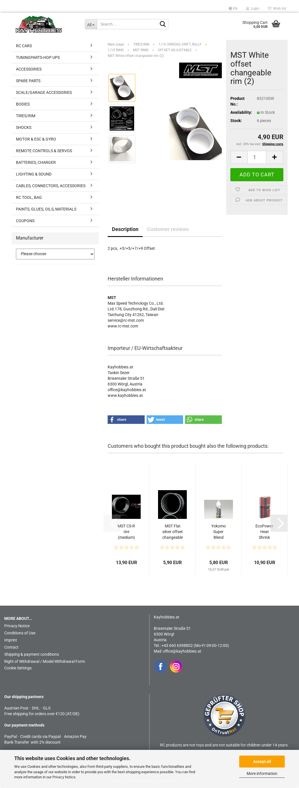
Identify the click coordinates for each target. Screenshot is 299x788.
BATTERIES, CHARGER (36, 162)
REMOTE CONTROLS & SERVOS (44, 150)
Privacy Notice (63, 777)
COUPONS (25, 220)
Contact (11, 647)
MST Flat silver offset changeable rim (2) (172, 532)
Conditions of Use (19, 633)
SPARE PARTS (28, 81)
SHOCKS (23, 127)
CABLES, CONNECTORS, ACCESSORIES (50, 185)
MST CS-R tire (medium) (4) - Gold (126, 532)
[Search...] (91, 24)
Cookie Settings (18, 668)
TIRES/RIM (25, 116)
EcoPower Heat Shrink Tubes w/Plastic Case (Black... (264, 532)
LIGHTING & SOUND (34, 174)
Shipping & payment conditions (31, 654)
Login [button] (252, 9)
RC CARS (24, 46)
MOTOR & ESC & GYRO (36, 139)
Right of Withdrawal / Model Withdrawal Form (44, 661)
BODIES (23, 104)
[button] (233, 8)
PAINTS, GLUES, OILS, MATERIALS (46, 209)
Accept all (262, 761)
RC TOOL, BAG (29, 197)
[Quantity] (256, 157)
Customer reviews (168, 229)
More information (262, 773)
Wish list (277, 9)
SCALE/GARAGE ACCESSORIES (44, 92)
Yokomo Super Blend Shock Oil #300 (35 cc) (218, 532)
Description (125, 229)
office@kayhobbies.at (182, 651)
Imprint (10, 640)
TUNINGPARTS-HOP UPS (38, 57)
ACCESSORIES (29, 69)
